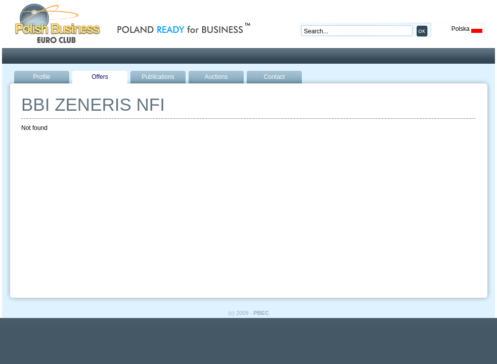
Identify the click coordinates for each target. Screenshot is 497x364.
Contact (274, 76)
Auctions (216, 76)
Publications (158, 76)
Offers (100, 76)
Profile (41, 76)
